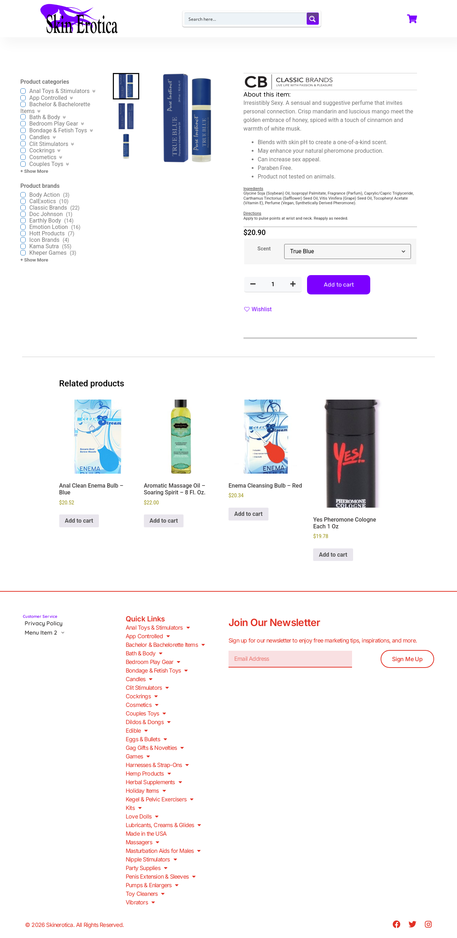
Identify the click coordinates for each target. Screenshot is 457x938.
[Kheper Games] (23, 252)
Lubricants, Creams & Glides (163, 825)
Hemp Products (148, 773)
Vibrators (140, 902)
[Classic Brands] (23, 207)
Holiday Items (146, 790)
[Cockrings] (23, 150)
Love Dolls (142, 816)
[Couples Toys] (23, 164)
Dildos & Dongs (148, 722)
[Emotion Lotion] (23, 227)
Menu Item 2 (46, 632)
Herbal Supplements (154, 782)
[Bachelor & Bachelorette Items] (23, 104)
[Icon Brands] (23, 240)
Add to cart (339, 284)
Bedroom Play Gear (153, 662)
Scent (264, 248)
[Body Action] (23, 194)
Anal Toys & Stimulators (158, 627)
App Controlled (148, 636)
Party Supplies (146, 868)
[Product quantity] (273, 284)
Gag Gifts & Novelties (155, 747)
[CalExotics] (23, 201)
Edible (136, 730)
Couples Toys (146, 713)
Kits (133, 807)
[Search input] (246, 18)
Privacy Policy (43, 623)
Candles (139, 679)
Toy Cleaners (145, 893)
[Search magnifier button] (313, 19)
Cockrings (141, 696)
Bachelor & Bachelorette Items (165, 644)
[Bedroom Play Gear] (23, 123)
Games (138, 756)
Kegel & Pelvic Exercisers (159, 799)
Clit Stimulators (147, 687)
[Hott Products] (23, 233)
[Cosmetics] (23, 157)
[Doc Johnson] (23, 214)
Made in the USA (146, 833)
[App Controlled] (23, 98)
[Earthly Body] (23, 220)
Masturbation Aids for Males (163, 850)
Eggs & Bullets (146, 739)
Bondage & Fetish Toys (156, 670)
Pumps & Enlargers (152, 885)
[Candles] (23, 137)
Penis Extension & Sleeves (160, 876)
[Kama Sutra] (23, 246)
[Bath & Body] (23, 116)
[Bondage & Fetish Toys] (23, 130)
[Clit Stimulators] (23, 143)
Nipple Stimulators (151, 859)
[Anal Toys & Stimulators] (23, 91)
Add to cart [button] (79, 520)
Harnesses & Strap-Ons (157, 765)
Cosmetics (142, 704)
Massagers (142, 842)
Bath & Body (144, 653)
